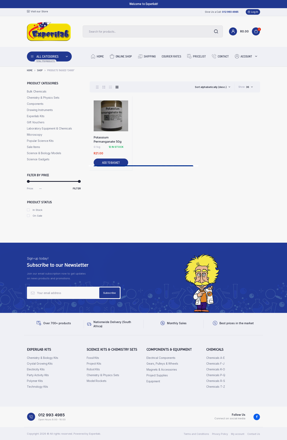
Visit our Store (37, 11)
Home (97, 56)
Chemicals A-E (215, 357)
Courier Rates (171, 56)
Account (243, 56)
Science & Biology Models (44, 153)
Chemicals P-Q (215, 375)
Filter (77, 188)
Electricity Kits (35, 369)
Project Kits (94, 363)
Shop (40, 70)
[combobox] (212, 87)
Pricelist (196, 56)
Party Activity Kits (38, 375)
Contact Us (253, 433)
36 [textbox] (247, 87)
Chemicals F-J (215, 363)
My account (237, 433)
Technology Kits (37, 386)
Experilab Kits (35, 116)
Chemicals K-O (215, 369)
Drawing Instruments (40, 110)
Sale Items (33, 147)
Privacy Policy (220, 433)
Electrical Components (160, 357)
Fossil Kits (93, 357)
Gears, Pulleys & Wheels (162, 363)
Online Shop (121, 56)
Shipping (147, 56)
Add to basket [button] (111, 162)
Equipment (153, 381)
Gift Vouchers (35, 122)
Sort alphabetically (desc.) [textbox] (210, 87)
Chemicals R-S (215, 381)
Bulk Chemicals (36, 91)
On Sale (34, 215)
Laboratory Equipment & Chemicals (49, 128)
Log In (253, 12)
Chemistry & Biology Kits (42, 357)
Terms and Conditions (196, 433)
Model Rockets (96, 381)
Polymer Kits (35, 381)
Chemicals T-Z (215, 386)
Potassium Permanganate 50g (108, 139)
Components (35, 103)
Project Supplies (157, 375)
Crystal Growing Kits (40, 363)
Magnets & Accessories (161, 369)
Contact (220, 56)
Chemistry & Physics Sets (43, 97)
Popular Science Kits (40, 140)
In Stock (34, 209)
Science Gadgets (38, 159)
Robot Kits (93, 369)
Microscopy (34, 134)
